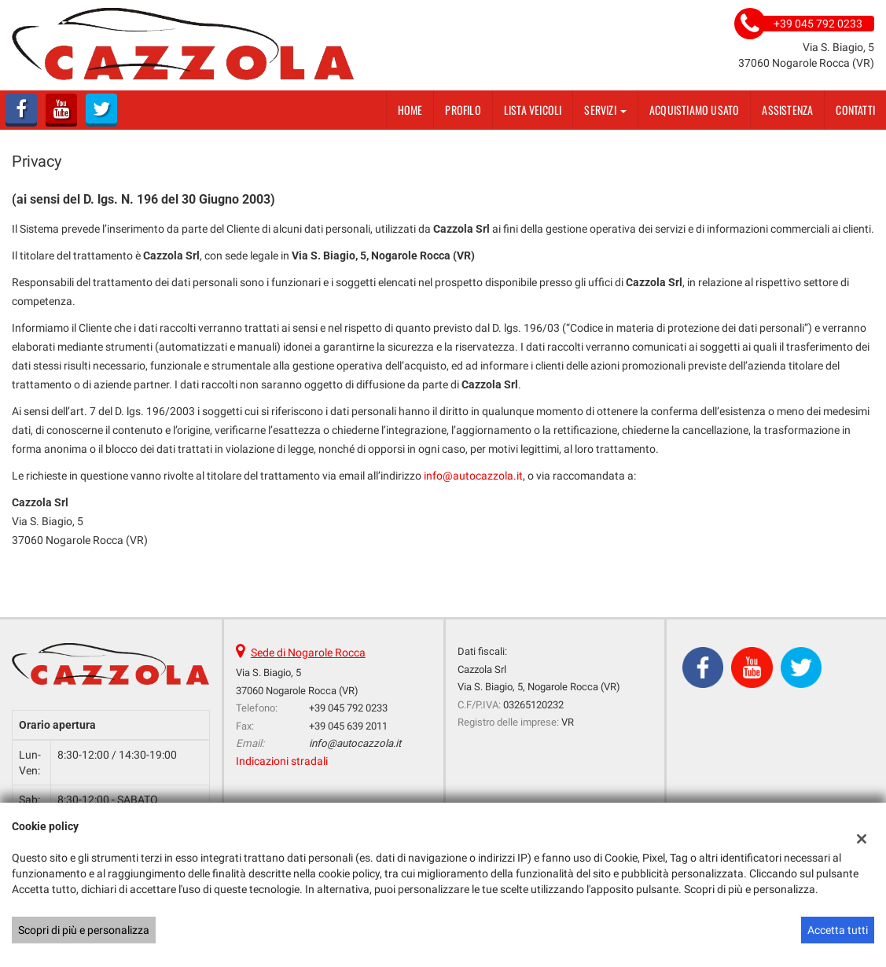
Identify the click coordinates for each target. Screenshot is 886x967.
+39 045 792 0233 (348, 708)
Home (410, 109)
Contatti (855, 109)
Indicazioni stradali (282, 761)
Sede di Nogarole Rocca (308, 652)
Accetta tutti (837, 930)
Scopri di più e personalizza (83, 930)
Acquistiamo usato (694, 109)
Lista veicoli (533, 109)
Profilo (462, 109)
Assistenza (787, 109)
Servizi (605, 109)
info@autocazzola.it (473, 475)
